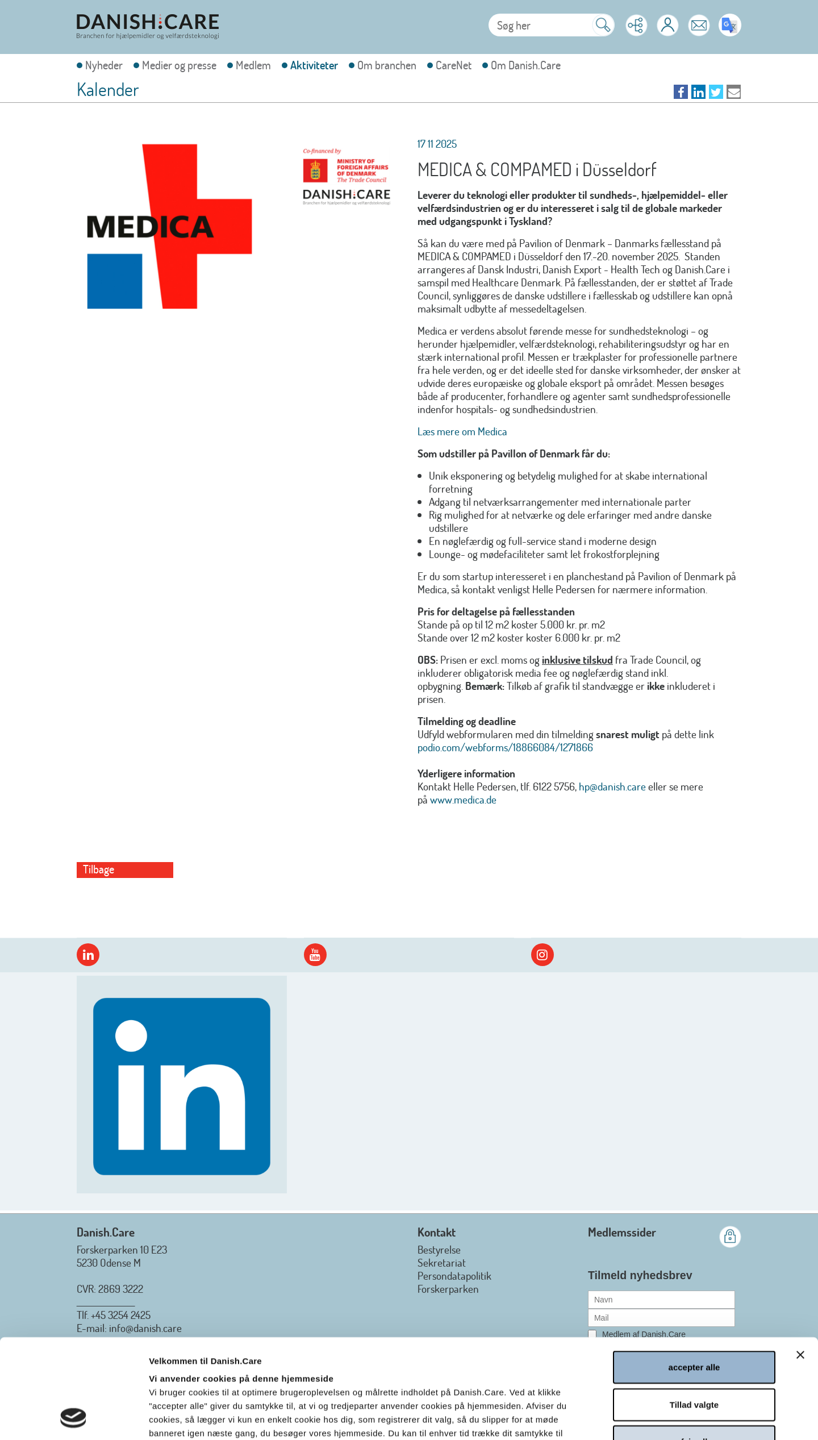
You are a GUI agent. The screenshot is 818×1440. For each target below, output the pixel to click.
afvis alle (694, 1348)
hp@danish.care (612, 786)
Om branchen (386, 65)
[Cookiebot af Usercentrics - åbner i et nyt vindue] (73, 1417)
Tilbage (98, 869)
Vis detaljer (612, 1417)
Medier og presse (179, 65)
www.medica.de (463, 799)
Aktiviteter (314, 65)
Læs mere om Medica (462, 431)
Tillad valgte (694, 1311)
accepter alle (694, 1274)
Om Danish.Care (526, 65)
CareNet (453, 65)
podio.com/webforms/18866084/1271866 (505, 747)
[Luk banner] (800, 1262)
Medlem (253, 65)
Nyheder (104, 65)
